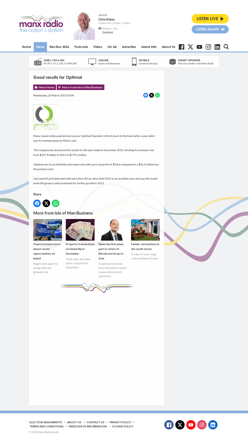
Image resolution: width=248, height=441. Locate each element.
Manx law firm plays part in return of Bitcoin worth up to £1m (112, 239)
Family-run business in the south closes (145, 234)
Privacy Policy (120, 422)
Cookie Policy (122, 426)
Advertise (129, 47)
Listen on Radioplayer (109, 63)
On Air (112, 47)
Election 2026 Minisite (45, 422)
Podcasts (81, 47)
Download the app (148, 63)
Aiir (57, 432)
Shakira (106, 28)
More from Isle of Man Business (82, 87)
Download (107, 32)
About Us (168, 47)
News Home (46, 87)
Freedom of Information (88, 426)
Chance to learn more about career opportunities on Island (47, 239)
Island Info (149, 47)
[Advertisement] (97, 346)
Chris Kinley (106, 19)
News (40, 47)
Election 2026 (59, 47)
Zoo (115, 28)
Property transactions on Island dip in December (80, 237)
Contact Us (95, 422)
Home (26, 47)
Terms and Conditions (46, 426)
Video (97, 47)
